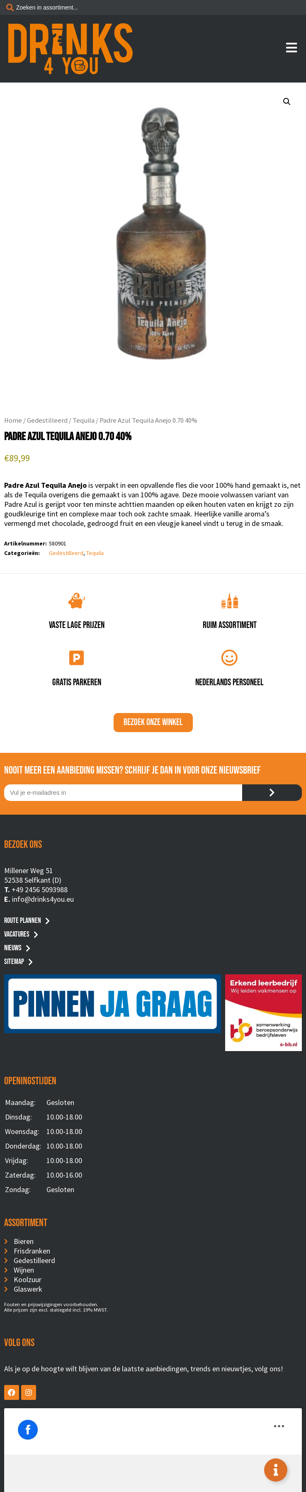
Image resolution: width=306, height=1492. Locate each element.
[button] (286, 101)
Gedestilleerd (47, 420)
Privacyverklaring (153, 1472)
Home (13, 420)
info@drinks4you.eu (43, 899)
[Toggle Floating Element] (275, 1470)
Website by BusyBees (153, 1483)
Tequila (84, 420)
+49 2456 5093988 (40, 889)
